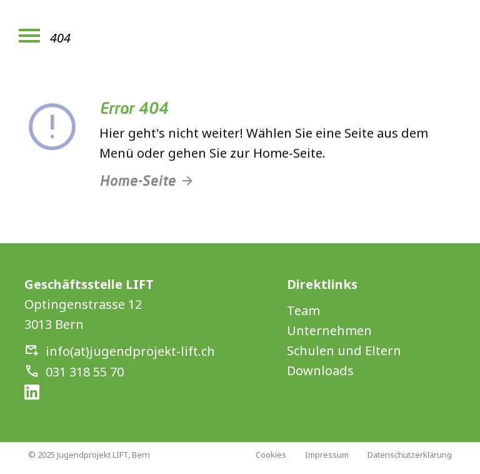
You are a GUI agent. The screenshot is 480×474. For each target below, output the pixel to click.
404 (60, 37)
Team (303, 310)
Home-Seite (137, 184)
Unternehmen (329, 330)
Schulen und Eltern (344, 350)
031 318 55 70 (85, 371)
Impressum (327, 454)
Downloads (320, 370)
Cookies (271, 454)
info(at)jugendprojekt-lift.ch (130, 351)
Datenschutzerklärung (410, 454)
